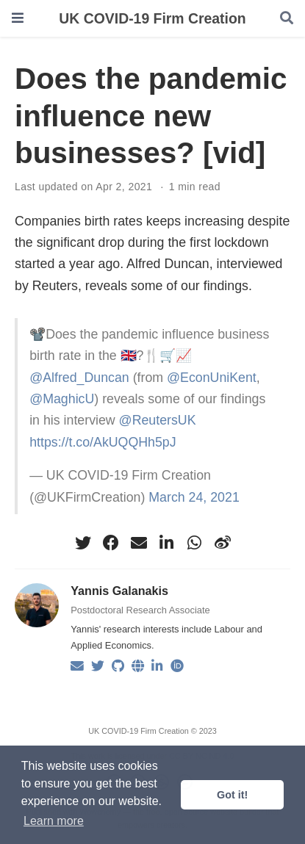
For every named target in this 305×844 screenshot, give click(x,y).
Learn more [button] (54, 821)
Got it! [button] (232, 795)
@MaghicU (61, 399)
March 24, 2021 (193, 497)
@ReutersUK (157, 420)
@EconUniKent (211, 377)
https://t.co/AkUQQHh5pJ (102, 442)
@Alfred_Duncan (79, 377)
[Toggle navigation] (18, 18)
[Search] (286, 18)
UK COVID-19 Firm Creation (152, 18)
